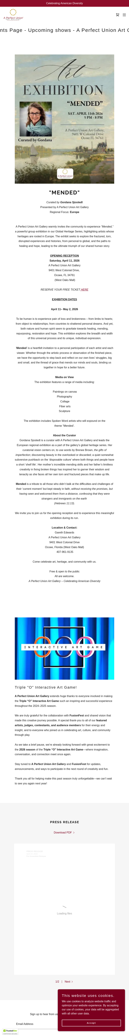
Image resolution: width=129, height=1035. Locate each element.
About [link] (18, 999)
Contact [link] (30, 999)
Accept (91, 1023)
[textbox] (48, 936)
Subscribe (99, 936)
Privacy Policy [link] (49, 999)
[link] (13, 15)
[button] (124, 14)
